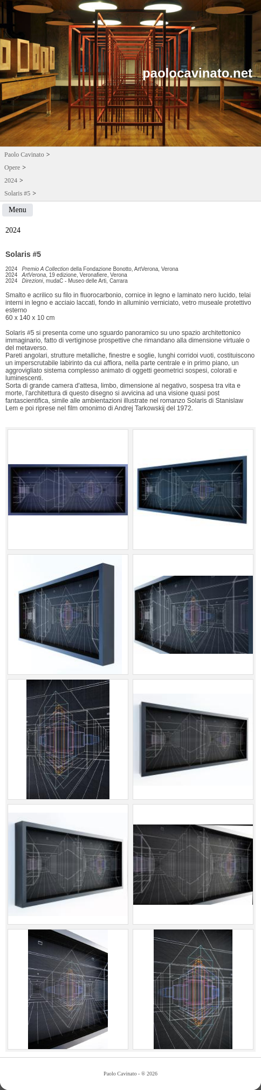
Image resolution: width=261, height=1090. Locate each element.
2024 (10, 180)
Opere (12, 167)
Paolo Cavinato (24, 154)
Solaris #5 (17, 193)
